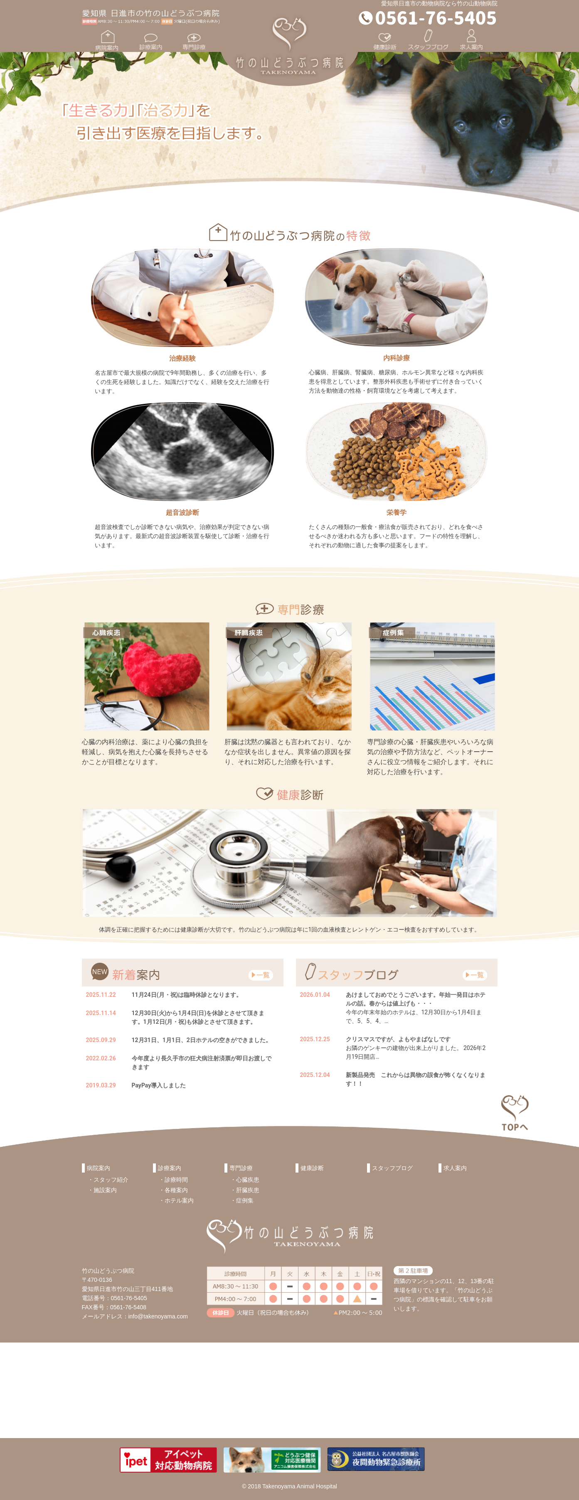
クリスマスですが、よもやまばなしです (398, 1039)
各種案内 (176, 1190)
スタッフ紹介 (111, 1179)
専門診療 (241, 1168)
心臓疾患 (247, 1179)
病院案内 (98, 1168)
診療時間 (176, 1179)
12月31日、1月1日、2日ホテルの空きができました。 (201, 1040)
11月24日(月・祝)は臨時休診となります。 (187, 994)
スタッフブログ (392, 1168)
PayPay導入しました (159, 1085)
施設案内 (105, 1190)
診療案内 (169, 1168)
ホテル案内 (179, 1200)
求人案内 (455, 1168)
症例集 (245, 1200)
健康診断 (312, 1168)
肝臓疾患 (247, 1190)
